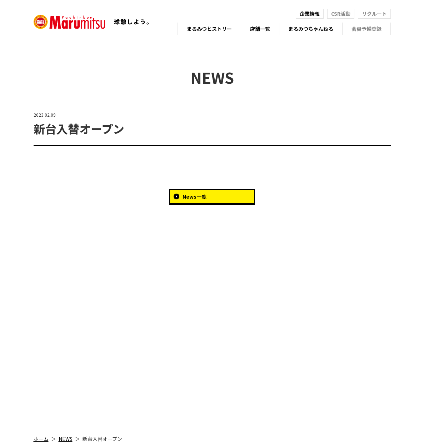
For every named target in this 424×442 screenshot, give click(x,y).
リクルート (374, 13)
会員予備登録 (366, 28)
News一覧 (194, 196)
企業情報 (310, 13)
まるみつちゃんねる (310, 28)
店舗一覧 (260, 28)
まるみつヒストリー (209, 28)
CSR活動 (340, 13)
